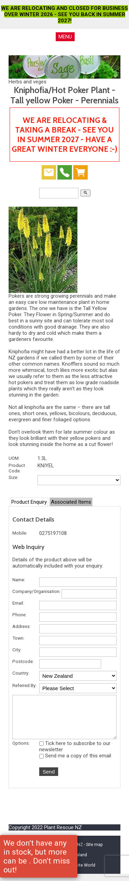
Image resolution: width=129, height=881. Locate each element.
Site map (94, 851)
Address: (21, 626)
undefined (78, 676)
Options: (21, 750)
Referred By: (24, 685)
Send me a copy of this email (75, 763)
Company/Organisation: (36, 591)
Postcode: (23, 661)
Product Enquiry (29, 502)
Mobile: (19, 533)
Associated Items (71, 502)
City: (16, 649)
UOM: (14, 458)
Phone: (19, 614)
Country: (20, 673)
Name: (18, 579)
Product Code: (17, 467)
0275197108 (53, 533)
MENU (65, 37)
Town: (18, 638)
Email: (18, 603)
